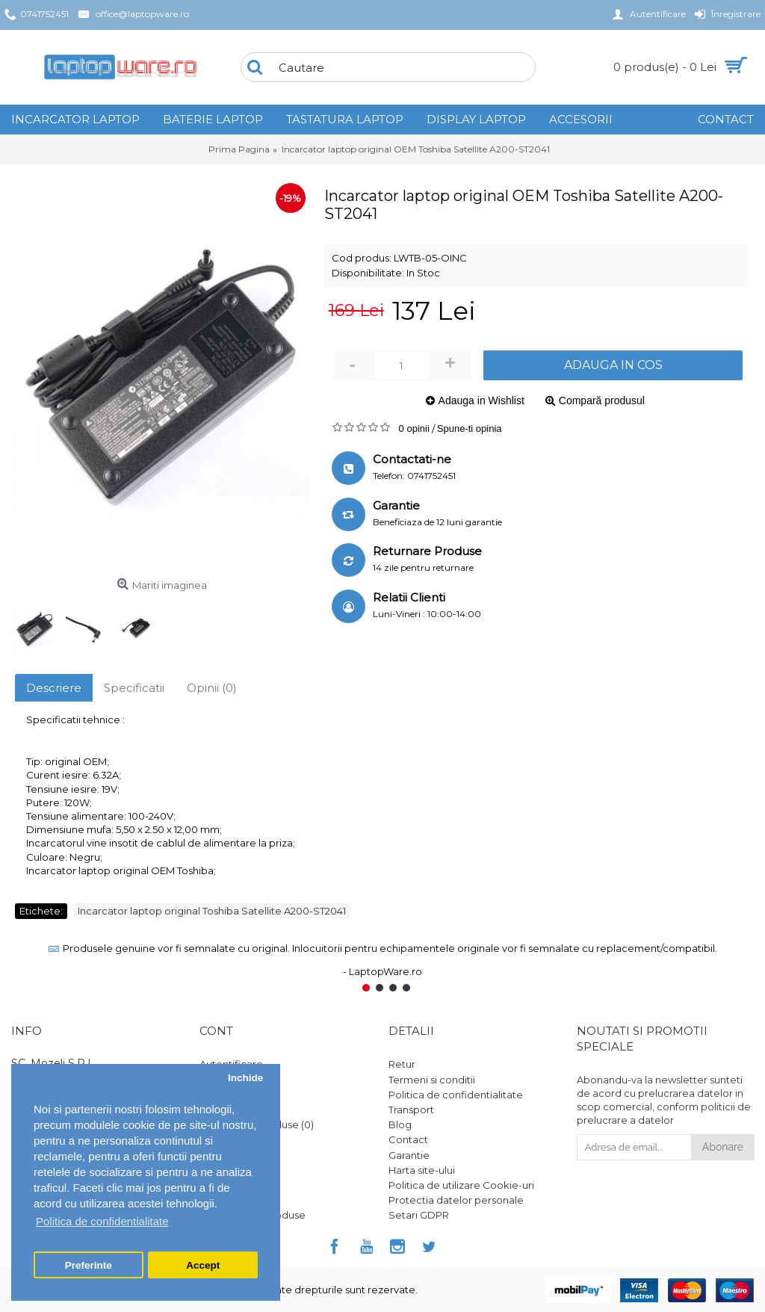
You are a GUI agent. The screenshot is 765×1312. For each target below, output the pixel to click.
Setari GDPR (418, 1215)
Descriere (53, 688)
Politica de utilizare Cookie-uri (461, 1185)
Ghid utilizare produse (252, 1215)
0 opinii (414, 428)
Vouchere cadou (240, 1170)
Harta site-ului (421, 1170)
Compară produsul (602, 400)
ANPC (213, 1200)
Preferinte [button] (88, 1265)
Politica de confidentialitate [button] (102, 1221)
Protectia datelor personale (456, 1200)
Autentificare (231, 1064)
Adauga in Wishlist (481, 400)
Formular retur (234, 1155)
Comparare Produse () (256, 1124)
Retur (401, 1064)
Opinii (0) (212, 688)
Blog (400, 1124)
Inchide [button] (245, 1077)
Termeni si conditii (431, 1080)
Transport (411, 1109)
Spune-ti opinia (469, 428)
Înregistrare (227, 1080)
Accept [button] (203, 1265)
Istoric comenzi (236, 1095)
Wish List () (227, 1139)
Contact (408, 1139)
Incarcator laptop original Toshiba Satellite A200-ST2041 (212, 911)
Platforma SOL (234, 1185)
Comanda (223, 1109)
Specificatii (134, 688)
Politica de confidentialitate (455, 1095)
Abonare (722, 1147)
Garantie (409, 1155)
